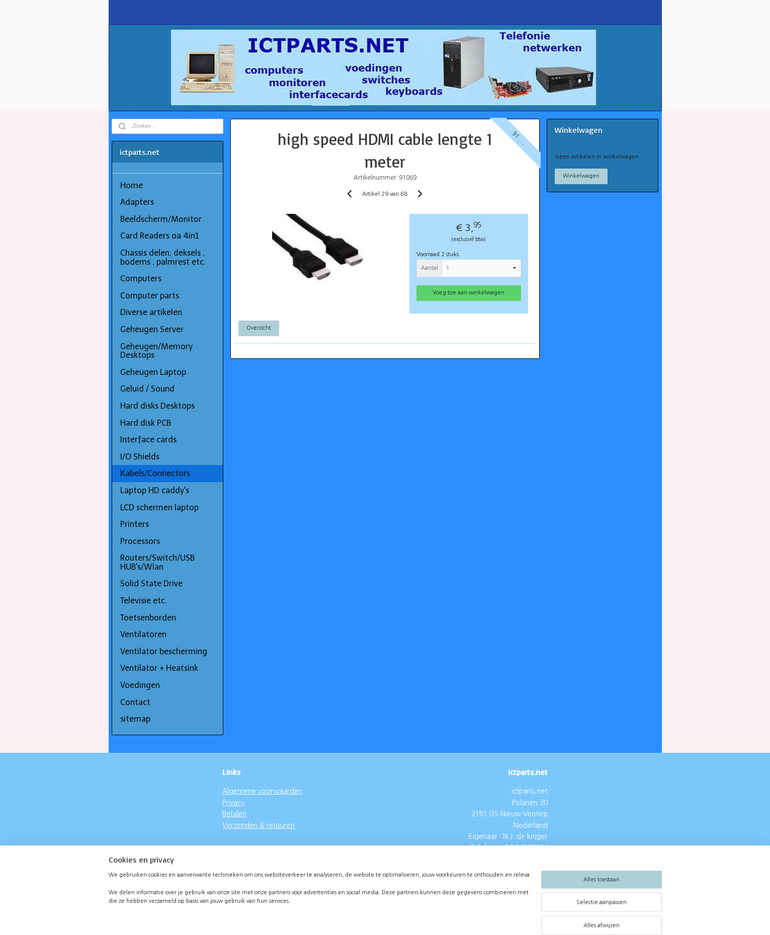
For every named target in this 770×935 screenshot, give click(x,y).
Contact (135, 702)
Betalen (234, 813)
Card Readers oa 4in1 (159, 236)
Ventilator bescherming (163, 651)
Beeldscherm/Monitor (161, 219)
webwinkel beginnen (401, 916)
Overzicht (258, 328)
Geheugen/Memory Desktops (156, 351)
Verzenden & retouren (258, 825)
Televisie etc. (143, 600)
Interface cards (148, 439)
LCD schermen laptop (159, 507)
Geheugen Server (152, 329)
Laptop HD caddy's (154, 490)
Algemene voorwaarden (262, 791)
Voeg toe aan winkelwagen (469, 292)
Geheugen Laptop (153, 372)
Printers (134, 524)
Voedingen (140, 685)
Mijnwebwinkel (487, 916)
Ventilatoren (143, 634)
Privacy (233, 802)
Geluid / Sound (147, 389)
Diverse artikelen (151, 312)
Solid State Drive (151, 583)
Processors (140, 541)
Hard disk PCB (145, 423)
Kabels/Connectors (155, 473)
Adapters (137, 202)
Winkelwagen (581, 176)
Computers (140, 278)
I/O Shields (139, 456)
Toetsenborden (148, 617)
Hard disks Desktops (157, 406)
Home (131, 185)
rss (365, 916)
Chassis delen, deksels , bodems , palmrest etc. (163, 257)
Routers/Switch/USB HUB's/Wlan (157, 562)
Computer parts (149, 295)
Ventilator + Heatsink (159, 668)
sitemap (135, 719)
